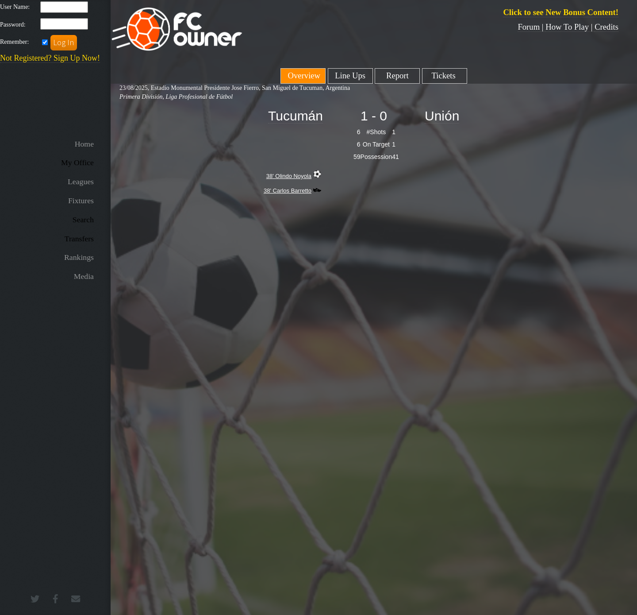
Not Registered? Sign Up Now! (50, 58)
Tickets (445, 75)
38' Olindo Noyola (288, 176)
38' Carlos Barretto (287, 190)
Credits (606, 26)
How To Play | (570, 26)
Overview (303, 75)
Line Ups (350, 75)
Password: (13, 24)
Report (397, 75)
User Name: (15, 7)
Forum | (531, 26)
